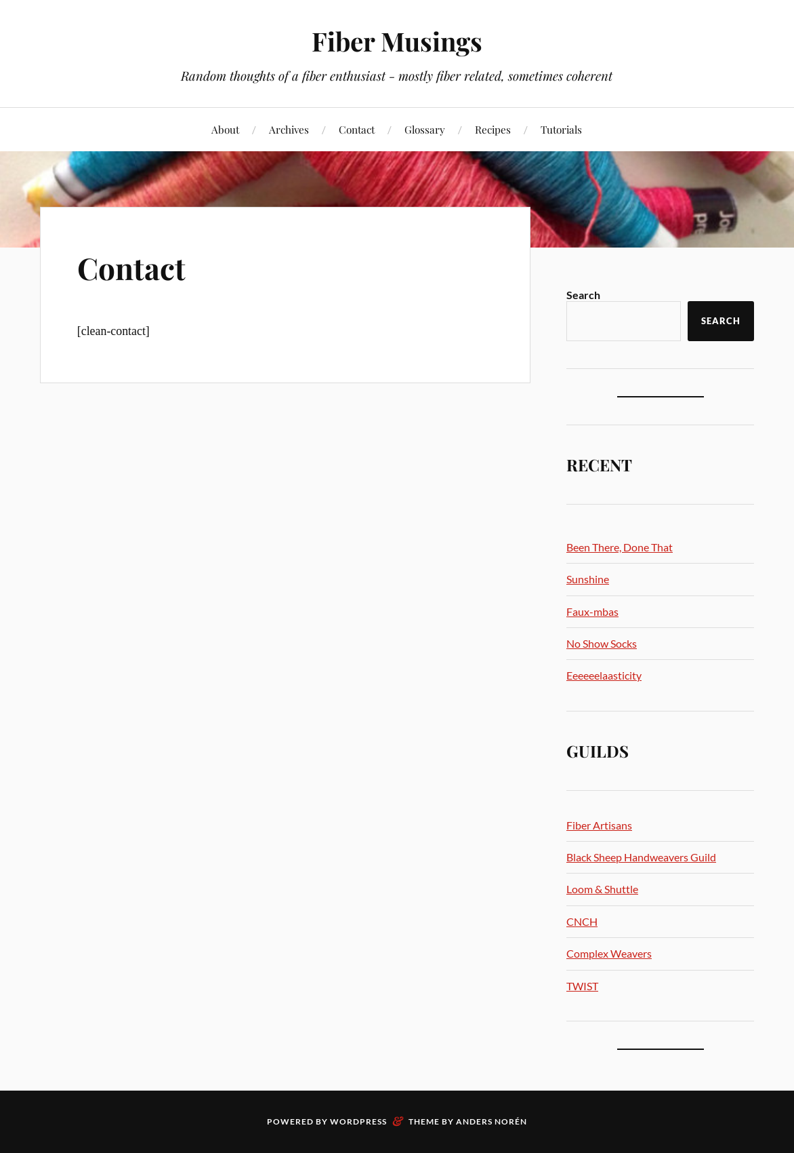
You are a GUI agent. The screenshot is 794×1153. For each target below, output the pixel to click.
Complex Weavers (609, 953)
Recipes (493, 129)
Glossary (424, 129)
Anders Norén (491, 1121)
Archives (289, 129)
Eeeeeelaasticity (604, 675)
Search (583, 294)
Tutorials (561, 129)
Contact (357, 129)
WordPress (358, 1121)
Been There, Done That (619, 547)
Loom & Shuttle (602, 888)
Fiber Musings (397, 41)
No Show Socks (601, 643)
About (225, 129)
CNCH (582, 921)
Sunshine (587, 578)
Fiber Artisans (599, 825)
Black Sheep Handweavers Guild (641, 857)
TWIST (582, 985)
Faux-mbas (592, 611)
